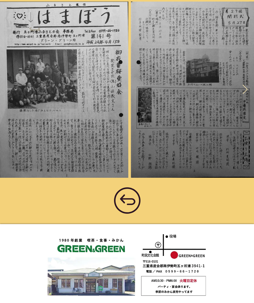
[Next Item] (245, 90)
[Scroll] (35, 30)
